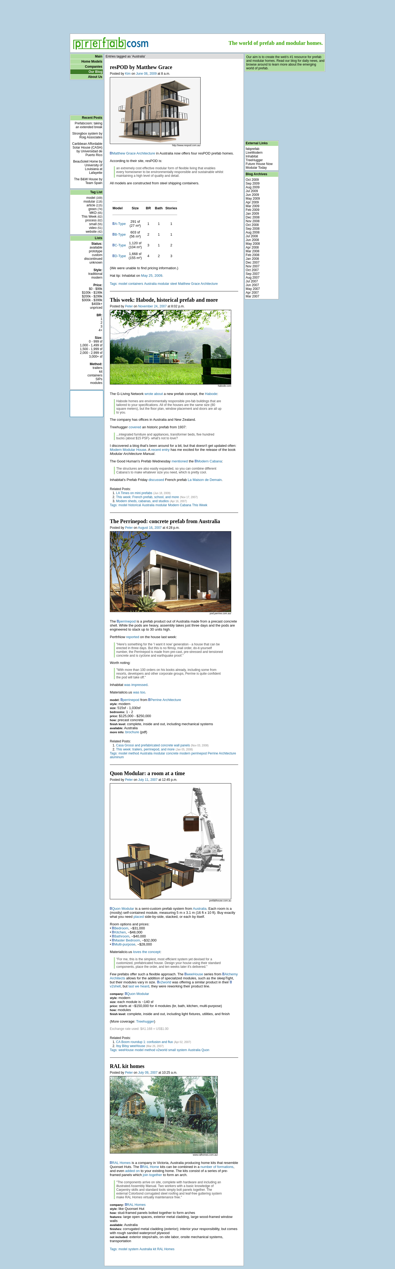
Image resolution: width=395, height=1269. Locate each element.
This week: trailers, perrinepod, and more (145, 749)
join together (152, 1175)
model (94, 198)
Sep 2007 (252, 274)
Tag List (96, 192)
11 (146, 780)
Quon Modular (123, 909)
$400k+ (97, 304)
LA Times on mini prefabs (134, 493)
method (133, 753)
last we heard (138, 986)
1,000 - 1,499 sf (91, 345)
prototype (95, 251)
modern (96, 277)
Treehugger (145, 1021)
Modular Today (256, 168)
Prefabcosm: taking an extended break (88, 125)
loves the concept (146, 952)
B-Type (120, 234)
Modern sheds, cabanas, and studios (142, 501)
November (145, 306)
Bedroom (121, 928)
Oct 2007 (252, 270)
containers (95, 375)
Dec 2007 (252, 262)
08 (145, 74)
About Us (95, 77)
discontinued (93, 259)
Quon (205, 1050)
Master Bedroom (127, 940)
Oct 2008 (252, 225)
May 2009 (253, 198)
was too (139, 692)
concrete (172, 753)
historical (134, 505)
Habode (211, 394)
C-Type (120, 245)
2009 (153, 74)
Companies (93, 67)
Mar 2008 (252, 251)
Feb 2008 (252, 255)
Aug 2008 (252, 232)
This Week (91, 216)
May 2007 (253, 289)
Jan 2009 (252, 213)
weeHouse (195, 974)
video (95, 228)
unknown (95, 262)
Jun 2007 (252, 285)
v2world (165, 982)
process (93, 220)
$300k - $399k (92, 300)
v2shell (115, 986)
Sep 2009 (252, 183)
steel (173, 284)
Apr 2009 (252, 202)
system (182, 1050)
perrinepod (127, 621)
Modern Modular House (128, 450)
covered (135, 427)
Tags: (114, 284)
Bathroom (121, 936)
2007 (163, 306)
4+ (100, 330)
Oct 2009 (252, 180)
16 (151, 528)
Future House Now (259, 164)
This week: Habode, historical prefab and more (164, 300)
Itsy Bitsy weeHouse (130, 1046)
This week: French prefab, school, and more (147, 497)
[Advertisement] (197, 15)
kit (100, 371)
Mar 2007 (252, 296)
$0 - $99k (95, 289)
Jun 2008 (252, 240)
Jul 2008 (252, 236)
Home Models (91, 61)
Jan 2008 (252, 259)
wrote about (153, 394)
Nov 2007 (252, 266)
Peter (129, 306)
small (95, 224)
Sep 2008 (252, 229)
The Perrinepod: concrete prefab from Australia (165, 521)
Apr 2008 (252, 247)
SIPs (99, 379)
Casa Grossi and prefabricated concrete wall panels (153, 745)
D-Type (120, 256)
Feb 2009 (252, 210)
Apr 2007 (252, 292)
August (143, 528)
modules (96, 383)
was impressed (136, 685)
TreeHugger (254, 160)
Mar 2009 (252, 206)
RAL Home (150, 1167)
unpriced (96, 308)
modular (93, 201)
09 (146, 1072)
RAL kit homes (127, 1066)
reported (132, 637)
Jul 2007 (252, 281)
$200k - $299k (92, 296)
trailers (97, 368)
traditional (95, 274)
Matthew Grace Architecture (133, 153)
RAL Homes (121, 1163)
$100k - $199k (92, 292)
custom (97, 255)
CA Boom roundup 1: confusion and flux (144, 1042)
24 (155, 306)
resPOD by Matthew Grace (141, 67)
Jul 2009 (252, 191)
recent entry (160, 450)
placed (138, 917)
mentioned (180, 461)
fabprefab (252, 149)
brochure (132, 732)
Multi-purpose (124, 944)
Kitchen (120, 932)
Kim (128, 74)
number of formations (217, 1167)
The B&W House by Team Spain (88, 181)
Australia (150, 284)
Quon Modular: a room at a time (147, 773)
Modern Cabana (209, 461)
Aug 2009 (252, 187)
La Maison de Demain (205, 480)
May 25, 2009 (151, 276)
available (96, 247)
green (95, 209)
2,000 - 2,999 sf (91, 353)
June (139, 74)
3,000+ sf (95, 356)
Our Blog (95, 72)
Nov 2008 (252, 221)
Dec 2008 (252, 217)
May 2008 (253, 244)
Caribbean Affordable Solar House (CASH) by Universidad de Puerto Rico (87, 149)
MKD (95, 213)
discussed (156, 480)
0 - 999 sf (95, 341)
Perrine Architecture (165, 700)
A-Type (120, 224)
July (141, 780)
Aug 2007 (252, 277)
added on (132, 1171)
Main (98, 56)
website (94, 231)
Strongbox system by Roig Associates (87, 135)
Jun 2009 (252, 195)
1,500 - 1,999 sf (91, 349)
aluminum (117, 757)
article (94, 205)
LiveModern (254, 152)
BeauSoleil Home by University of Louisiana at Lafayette (87, 167)
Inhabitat (252, 156)
